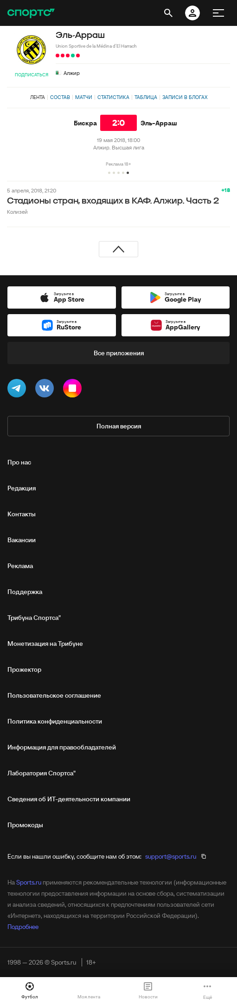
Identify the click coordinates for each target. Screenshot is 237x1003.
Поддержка (24, 592)
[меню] (218, 13)
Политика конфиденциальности (54, 721)
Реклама (20, 566)
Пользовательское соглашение (54, 695)
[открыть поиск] (168, 13)
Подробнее (22, 927)
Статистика (113, 97)
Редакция (21, 488)
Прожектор (24, 669)
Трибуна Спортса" (34, 617)
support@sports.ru (170, 856)
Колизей (17, 211)
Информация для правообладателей (61, 747)
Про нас (19, 462)
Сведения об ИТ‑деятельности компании (68, 799)
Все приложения (119, 353)
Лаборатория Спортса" (41, 773)
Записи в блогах (184, 97)
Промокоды (25, 825)
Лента (37, 97)
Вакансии (21, 540)
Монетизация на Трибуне (45, 643)
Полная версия (118, 426)
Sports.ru (28, 882)
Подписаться (31, 75)
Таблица (146, 97)
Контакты (21, 514)
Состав (60, 97)
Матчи (83, 97)
